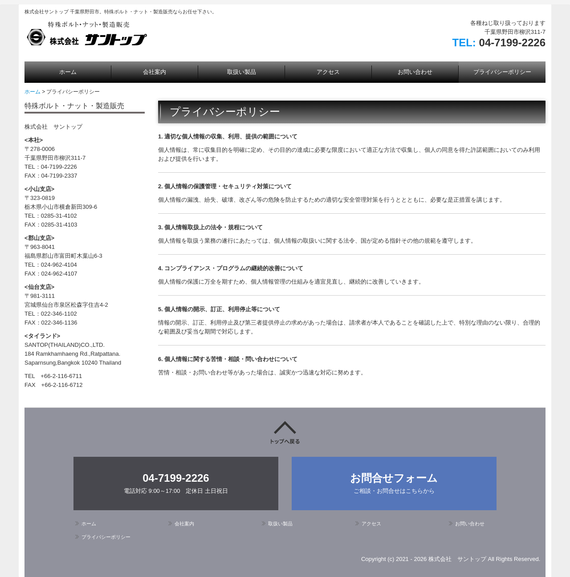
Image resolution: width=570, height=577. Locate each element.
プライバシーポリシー (502, 72)
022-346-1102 (59, 313)
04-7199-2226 (512, 43)
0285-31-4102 (59, 215)
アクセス (328, 72)
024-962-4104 (59, 264)
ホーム (68, 72)
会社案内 (154, 72)
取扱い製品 (241, 72)
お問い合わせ (415, 72)
